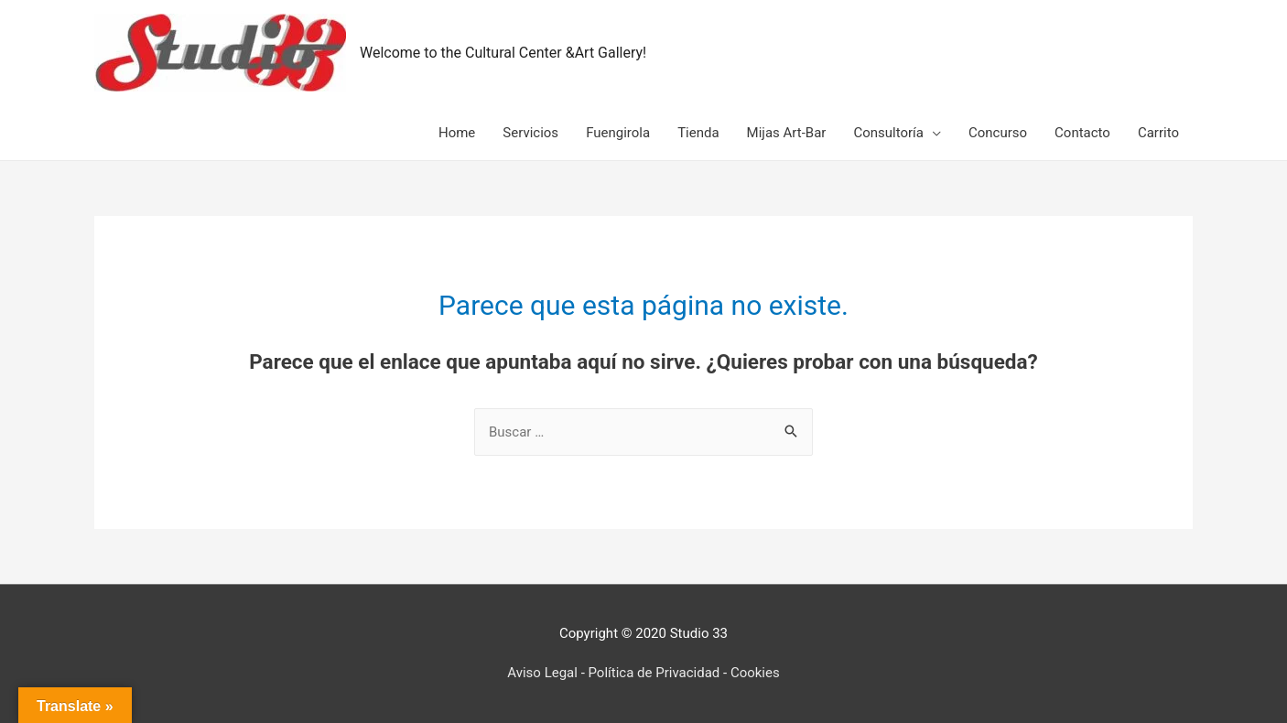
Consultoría (888, 132)
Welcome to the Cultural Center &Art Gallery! (503, 52)
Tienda (698, 132)
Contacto (1082, 132)
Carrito (1158, 132)
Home (456, 132)
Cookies (755, 672)
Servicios (530, 132)
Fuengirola (618, 132)
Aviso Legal (542, 672)
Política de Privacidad (654, 672)
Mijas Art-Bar (787, 132)
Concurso (997, 132)
